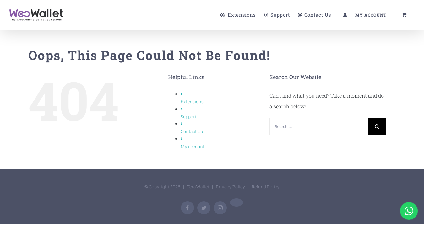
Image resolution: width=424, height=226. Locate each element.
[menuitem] (195, 15)
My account (192, 146)
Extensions (192, 102)
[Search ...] (318, 126)
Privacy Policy (230, 187)
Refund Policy (266, 187)
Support (189, 117)
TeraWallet (198, 187)
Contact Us (192, 131)
